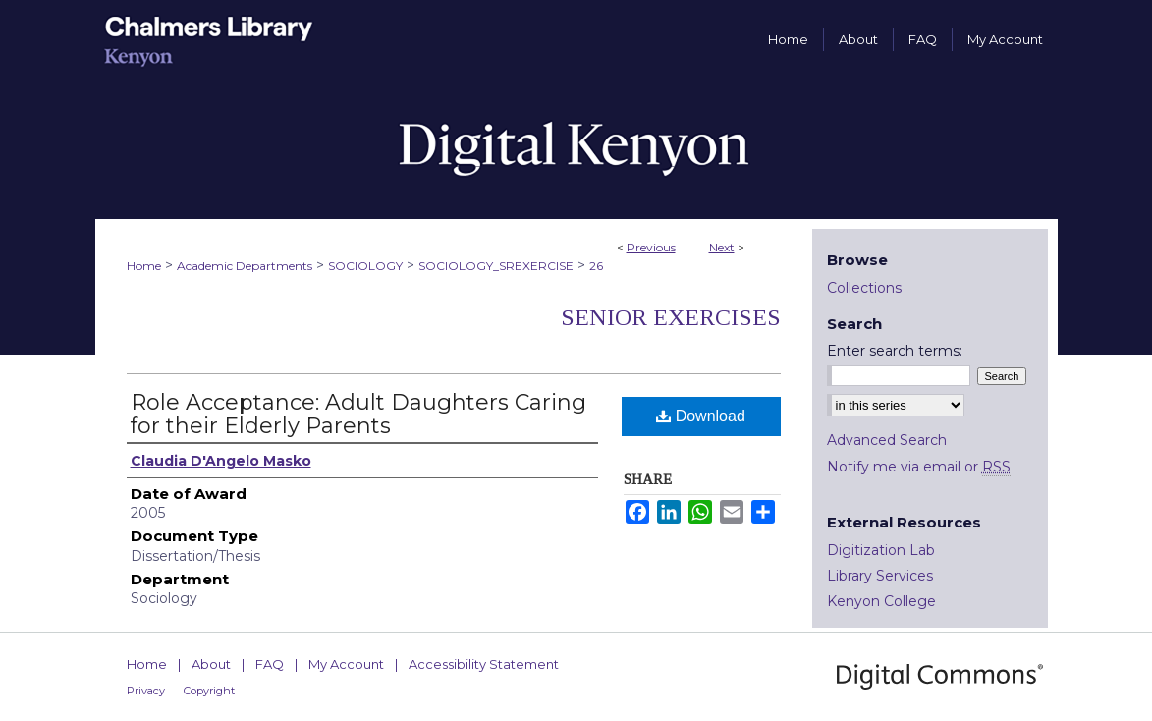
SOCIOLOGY (365, 265)
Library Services (880, 575)
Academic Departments (244, 265)
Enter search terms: (894, 351)
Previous (651, 247)
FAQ (269, 664)
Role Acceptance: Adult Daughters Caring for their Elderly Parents (358, 414)
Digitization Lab (881, 550)
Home (144, 265)
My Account (346, 664)
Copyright (209, 690)
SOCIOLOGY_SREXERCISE (496, 265)
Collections (864, 288)
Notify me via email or (919, 466)
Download (700, 416)
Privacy (146, 690)
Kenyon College (881, 601)
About (211, 664)
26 (596, 265)
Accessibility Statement (484, 664)
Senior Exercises (671, 317)
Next (722, 247)
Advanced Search (887, 440)
